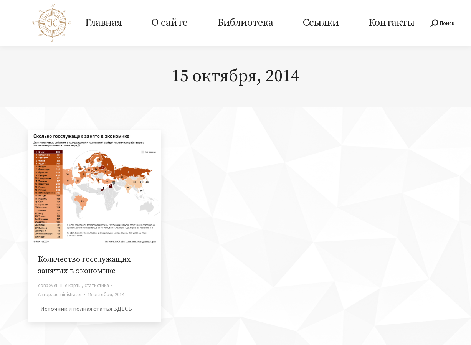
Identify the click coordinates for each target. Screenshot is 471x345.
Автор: (60, 294)
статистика (96, 285)
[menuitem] (104, 23)
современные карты (60, 285)
